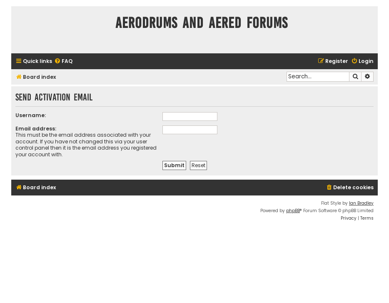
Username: (30, 115)
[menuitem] (63, 61)
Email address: (35, 128)
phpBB (293, 211)
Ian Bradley (361, 203)
